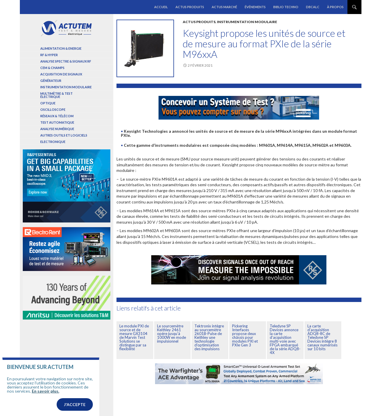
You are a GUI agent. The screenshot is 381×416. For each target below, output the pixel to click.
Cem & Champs (52, 68)
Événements (255, 7)
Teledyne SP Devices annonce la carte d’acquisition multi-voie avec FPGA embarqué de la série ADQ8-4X (285, 339)
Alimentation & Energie (60, 48)
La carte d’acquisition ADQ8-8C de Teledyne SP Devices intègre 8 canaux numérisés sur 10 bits (322, 337)
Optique (47, 103)
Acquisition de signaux (61, 74)
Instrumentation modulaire (247, 22)
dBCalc (312, 7)
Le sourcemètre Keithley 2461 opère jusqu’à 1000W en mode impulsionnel (171, 333)
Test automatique (57, 122)
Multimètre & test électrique (56, 95)
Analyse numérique (57, 129)
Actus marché (224, 7)
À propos (335, 7)
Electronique (52, 142)
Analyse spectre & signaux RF (65, 61)
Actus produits (189, 7)
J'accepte (75, 404)
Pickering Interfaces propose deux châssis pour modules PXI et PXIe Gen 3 (245, 335)
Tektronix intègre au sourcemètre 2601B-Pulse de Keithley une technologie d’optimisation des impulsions (209, 337)
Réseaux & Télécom (57, 116)
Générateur (50, 80)
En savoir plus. (45, 391)
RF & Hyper (49, 55)
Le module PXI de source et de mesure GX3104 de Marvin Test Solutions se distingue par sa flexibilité (134, 337)
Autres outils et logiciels (63, 135)
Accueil (161, 7)
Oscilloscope (52, 109)
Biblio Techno (285, 7)
